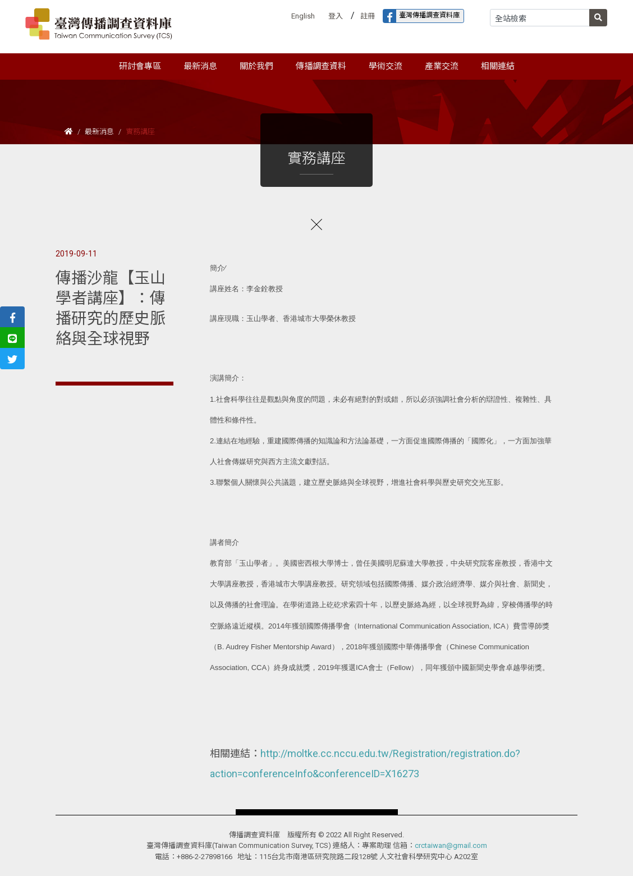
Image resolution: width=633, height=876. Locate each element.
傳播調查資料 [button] (321, 66)
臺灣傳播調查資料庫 (421, 16)
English (303, 16)
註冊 (367, 16)
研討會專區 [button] (140, 66)
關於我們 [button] (256, 66)
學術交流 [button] (385, 66)
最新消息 (99, 131)
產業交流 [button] (441, 66)
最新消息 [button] (200, 66)
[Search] (540, 17)
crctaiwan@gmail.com (451, 845)
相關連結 (498, 66)
